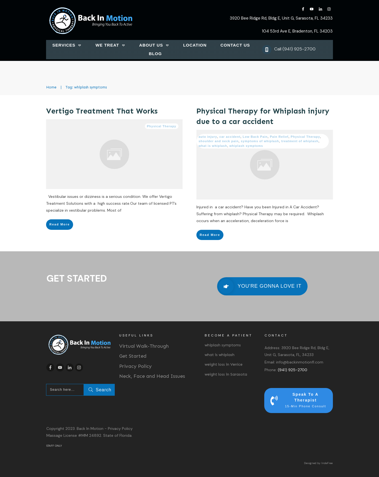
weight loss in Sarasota (226, 374)
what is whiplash (213, 145)
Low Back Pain (255, 136)
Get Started (132, 356)
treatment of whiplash (300, 141)
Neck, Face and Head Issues (152, 376)
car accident (229, 136)
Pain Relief (279, 136)
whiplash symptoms (246, 145)
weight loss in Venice (223, 364)
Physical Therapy (162, 126)
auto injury (208, 136)
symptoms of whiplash (260, 141)
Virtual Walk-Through (144, 346)
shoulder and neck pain (219, 141)
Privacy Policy (135, 366)
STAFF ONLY (54, 446)
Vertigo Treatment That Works (102, 111)
